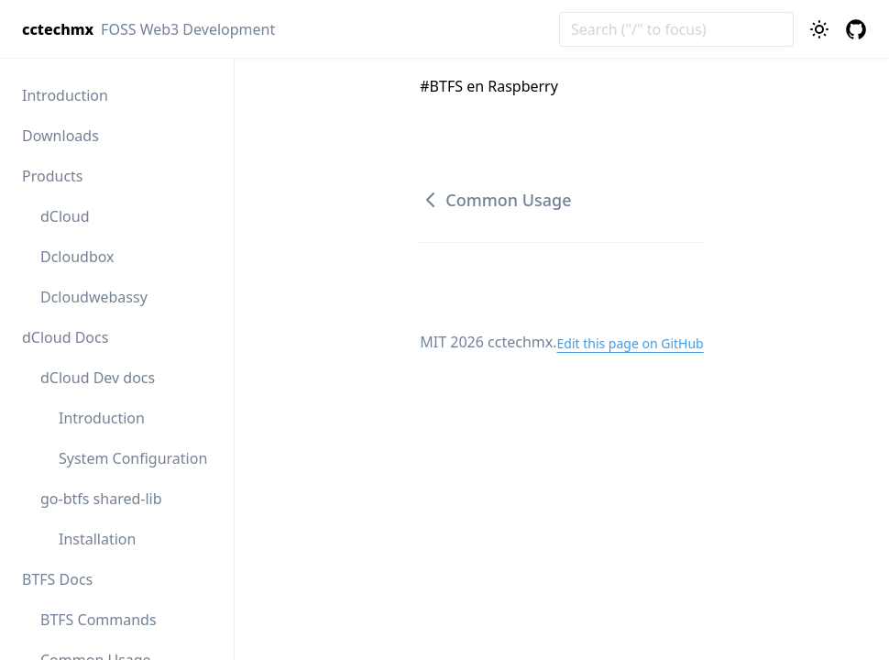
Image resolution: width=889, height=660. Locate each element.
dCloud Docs (65, 337)
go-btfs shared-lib (101, 499)
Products (52, 176)
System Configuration (133, 458)
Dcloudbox (77, 257)
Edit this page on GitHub (629, 343)
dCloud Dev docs (97, 378)
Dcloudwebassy (94, 297)
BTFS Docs (57, 579)
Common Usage (495, 200)
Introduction (65, 95)
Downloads (60, 136)
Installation (97, 539)
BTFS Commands (98, 620)
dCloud (65, 216)
